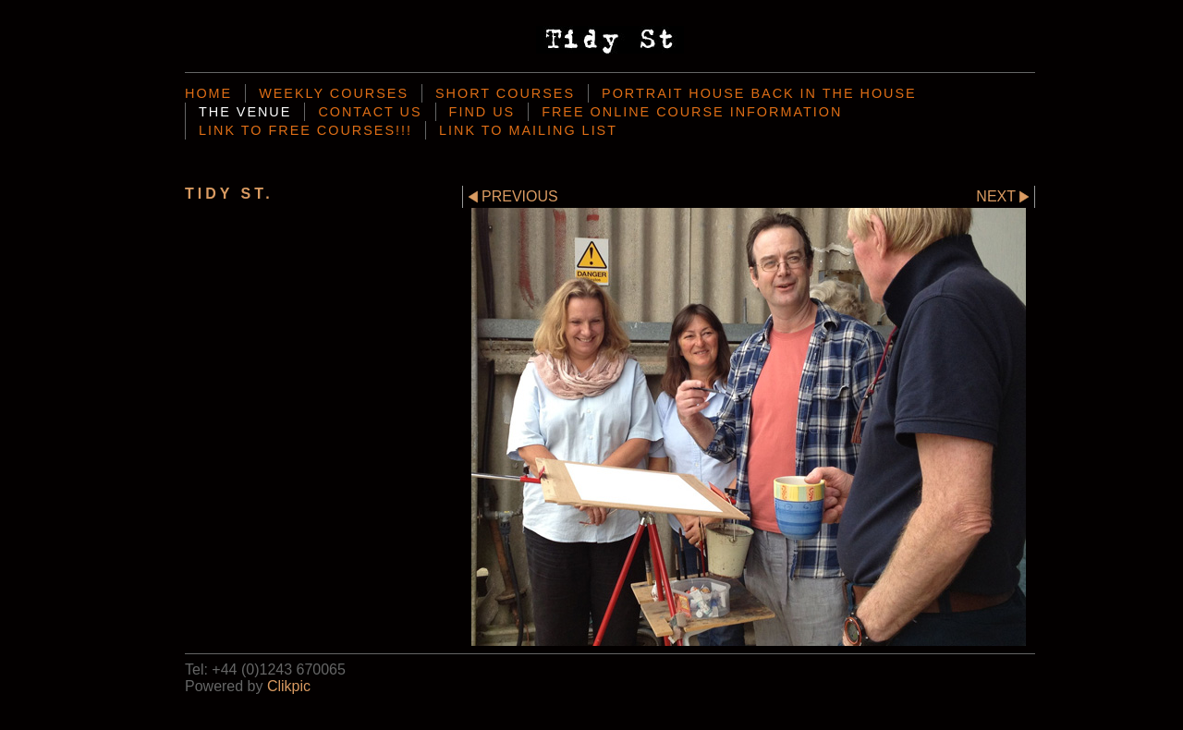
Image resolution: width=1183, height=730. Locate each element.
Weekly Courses (334, 93)
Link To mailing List (528, 130)
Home (208, 93)
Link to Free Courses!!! (305, 130)
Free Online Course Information (692, 111)
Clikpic (289, 686)
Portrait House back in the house (759, 93)
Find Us (482, 111)
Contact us (369, 111)
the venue (245, 111)
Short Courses (505, 93)
